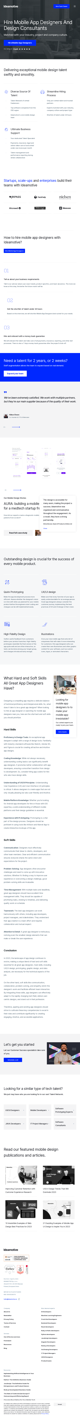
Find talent (7, 1341)
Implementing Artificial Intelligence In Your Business (19, 1375)
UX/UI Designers (12, 1110)
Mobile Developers (38, 1110)
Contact (6, 1327)
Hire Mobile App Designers (20, 43)
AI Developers (46, 1312)
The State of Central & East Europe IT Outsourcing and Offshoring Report (17, 1395)
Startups (10, 181)
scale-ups (25, 181)
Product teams (46, 1361)
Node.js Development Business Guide (17, 1390)
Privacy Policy (45, 1413)
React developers (47, 1327)
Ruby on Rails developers (50, 1330)
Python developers (48, 1334)
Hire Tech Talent (61, 6)
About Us (7, 1312)
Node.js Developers (48, 1346)
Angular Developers (48, 1342)
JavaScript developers (49, 1338)
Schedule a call (13, 1060)
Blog (5, 1348)
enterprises (48, 181)
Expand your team (15, 373)
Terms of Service (10, 1323)
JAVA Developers (13, 1124)
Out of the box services (12, 1337)
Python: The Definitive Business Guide (17, 1380)
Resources (7, 1344)
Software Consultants (60, 1123)
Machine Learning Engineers (51, 1315)
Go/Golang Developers (49, 1349)
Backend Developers (48, 1323)
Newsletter (8, 1315)
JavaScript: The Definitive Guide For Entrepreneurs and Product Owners (16, 1385)
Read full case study (18, 533)
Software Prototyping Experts (64, 1110)
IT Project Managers (39, 1124)
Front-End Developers (49, 1319)
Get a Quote (62, 732)
